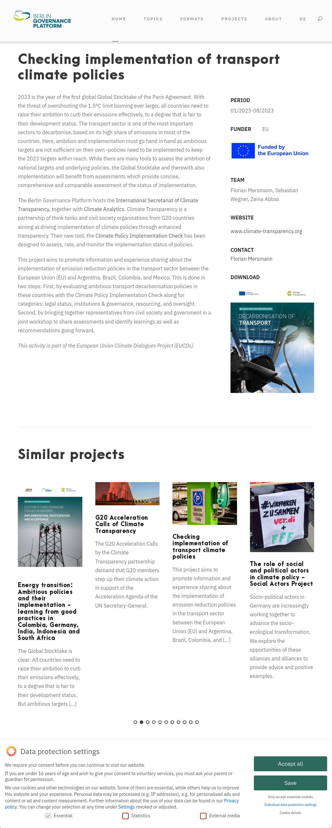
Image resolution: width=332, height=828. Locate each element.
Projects (234, 19)
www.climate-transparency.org (266, 231)
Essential (58, 815)
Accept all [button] (290, 763)
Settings (126, 806)
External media (220, 815)
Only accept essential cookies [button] (290, 796)
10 (191, 722)
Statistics (136, 815)
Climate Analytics (104, 209)
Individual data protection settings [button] (290, 804)
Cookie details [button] (290, 812)
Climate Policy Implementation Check (139, 235)
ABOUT (273, 19)
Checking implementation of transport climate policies (200, 547)
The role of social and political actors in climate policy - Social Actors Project (281, 574)
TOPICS (153, 19)
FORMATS (192, 19)
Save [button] (290, 782)
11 (197, 722)
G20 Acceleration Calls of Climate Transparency (121, 524)
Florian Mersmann (252, 258)
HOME (119, 19)
